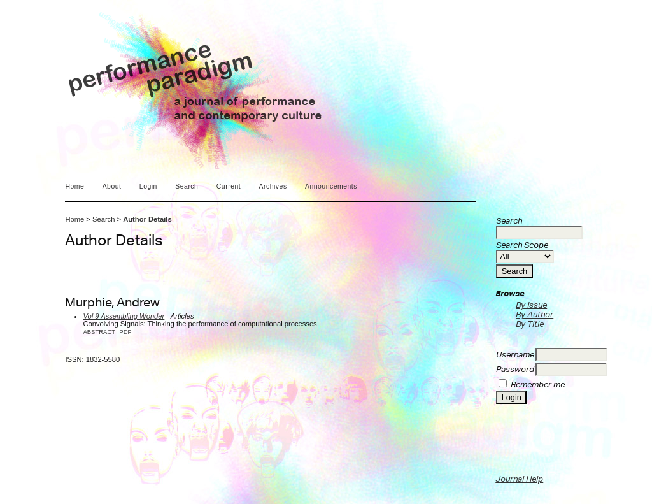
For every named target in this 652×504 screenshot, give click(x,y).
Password (515, 369)
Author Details (147, 219)
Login (148, 186)
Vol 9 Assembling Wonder (123, 316)
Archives (273, 186)
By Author (534, 314)
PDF (125, 331)
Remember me (538, 384)
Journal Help (519, 479)
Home (74, 186)
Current (228, 186)
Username (515, 354)
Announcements (331, 186)
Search (186, 186)
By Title (530, 324)
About (112, 186)
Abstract (99, 331)
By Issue (531, 305)
